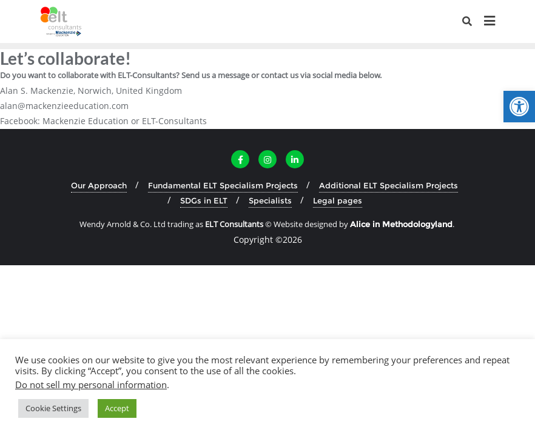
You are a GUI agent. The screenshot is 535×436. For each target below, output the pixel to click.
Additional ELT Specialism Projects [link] (388, 185)
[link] (519, 106)
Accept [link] (117, 408)
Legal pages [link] (337, 200)
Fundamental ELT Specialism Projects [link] (223, 185)
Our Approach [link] (99, 185)
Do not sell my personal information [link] (91, 384)
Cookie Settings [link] (53, 408)
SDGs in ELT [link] (203, 200)
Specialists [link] (270, 200)
